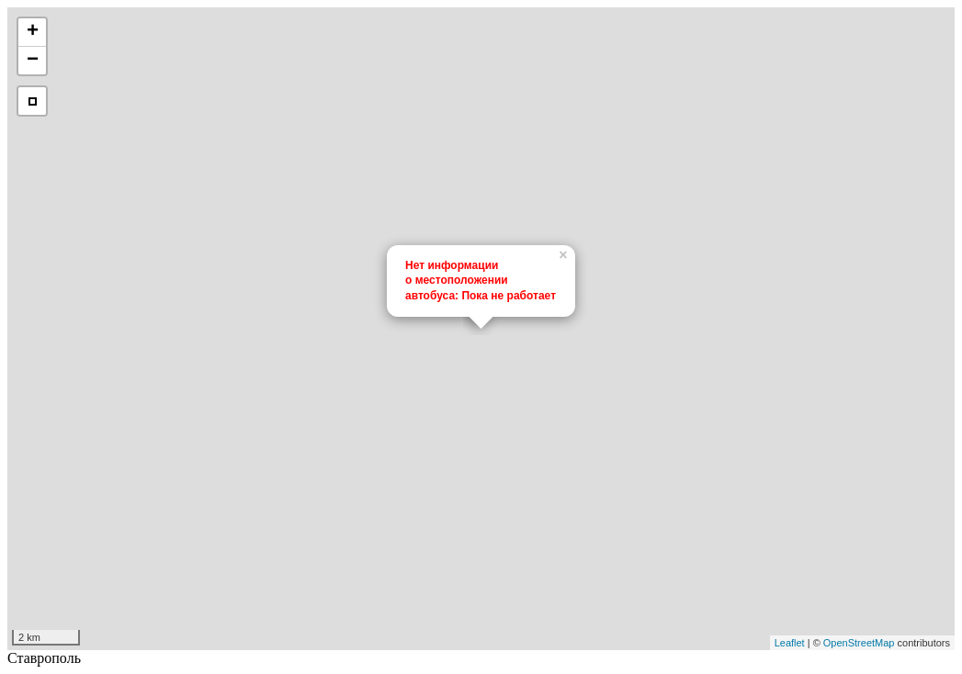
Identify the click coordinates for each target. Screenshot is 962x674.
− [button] (33, 60)
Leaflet (790, 642)
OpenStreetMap (859, 642)
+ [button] (33, 32)
